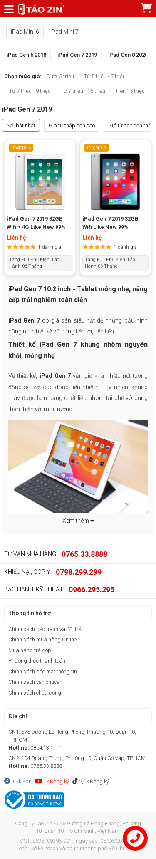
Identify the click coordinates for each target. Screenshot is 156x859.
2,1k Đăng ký (90, 781)
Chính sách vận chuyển (35, 682)
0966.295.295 (91, 589)
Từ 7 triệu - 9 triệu (30, 91)
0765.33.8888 (84, 554)
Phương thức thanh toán (36, 661)
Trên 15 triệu (130, 91)
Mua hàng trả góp (29, 650)
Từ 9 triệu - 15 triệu (83, 91)
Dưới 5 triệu (60, 76)
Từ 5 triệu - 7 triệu (105, 76)
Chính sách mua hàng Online (42, 639)
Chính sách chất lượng (34, 693)
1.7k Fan (18, 781)
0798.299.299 (79, 572)
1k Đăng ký (52, 781)
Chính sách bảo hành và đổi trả (45, 629)
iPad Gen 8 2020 (128, 55)
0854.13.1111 (46, 748)
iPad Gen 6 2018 (26, 55)
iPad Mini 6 (25, 31)
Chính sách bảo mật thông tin (42, 671)
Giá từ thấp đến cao (72, 125)
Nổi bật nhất (21, 125)
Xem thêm (78, 520)
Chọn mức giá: (23, 76)
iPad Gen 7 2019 (77, 55)
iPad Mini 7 (64, 31)
